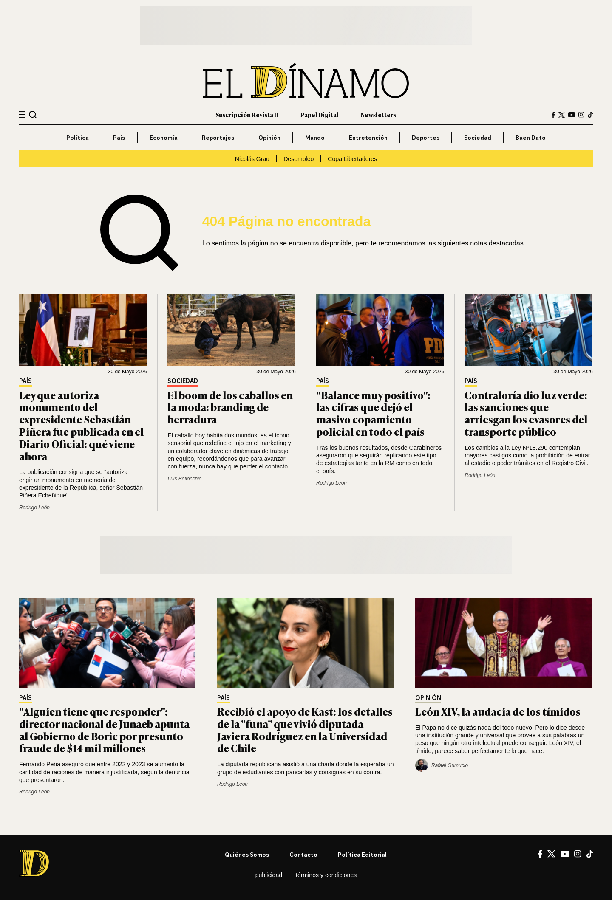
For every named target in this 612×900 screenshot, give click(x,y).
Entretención (368, 137)
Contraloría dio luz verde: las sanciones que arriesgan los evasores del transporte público (526, 413)
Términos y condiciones (326, 875)
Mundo (315, 137)
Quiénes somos (247, 854)
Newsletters (378, 114)
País (119, 137)
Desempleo (298, 158)
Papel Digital (319, 114)
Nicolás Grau (252, 158)
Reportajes (218, 137)
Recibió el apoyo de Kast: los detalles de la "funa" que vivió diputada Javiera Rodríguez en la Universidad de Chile (305, 729)
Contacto (303, 854)
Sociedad (477, 137)
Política (77, 137)
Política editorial (362, 854)
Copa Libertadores (352, 158)
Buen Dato (531, 137)
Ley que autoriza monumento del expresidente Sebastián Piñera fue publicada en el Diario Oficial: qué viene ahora (81, 425)
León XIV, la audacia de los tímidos (498, 711)
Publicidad (268, 875)
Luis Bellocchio (184, 479)
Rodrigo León (34, 508)
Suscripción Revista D (246, 114)
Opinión (269, 137)
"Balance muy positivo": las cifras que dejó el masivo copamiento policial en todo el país (373, 413)
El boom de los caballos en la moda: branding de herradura (230, 407)
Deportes (425, 137)
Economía (164, 137)
